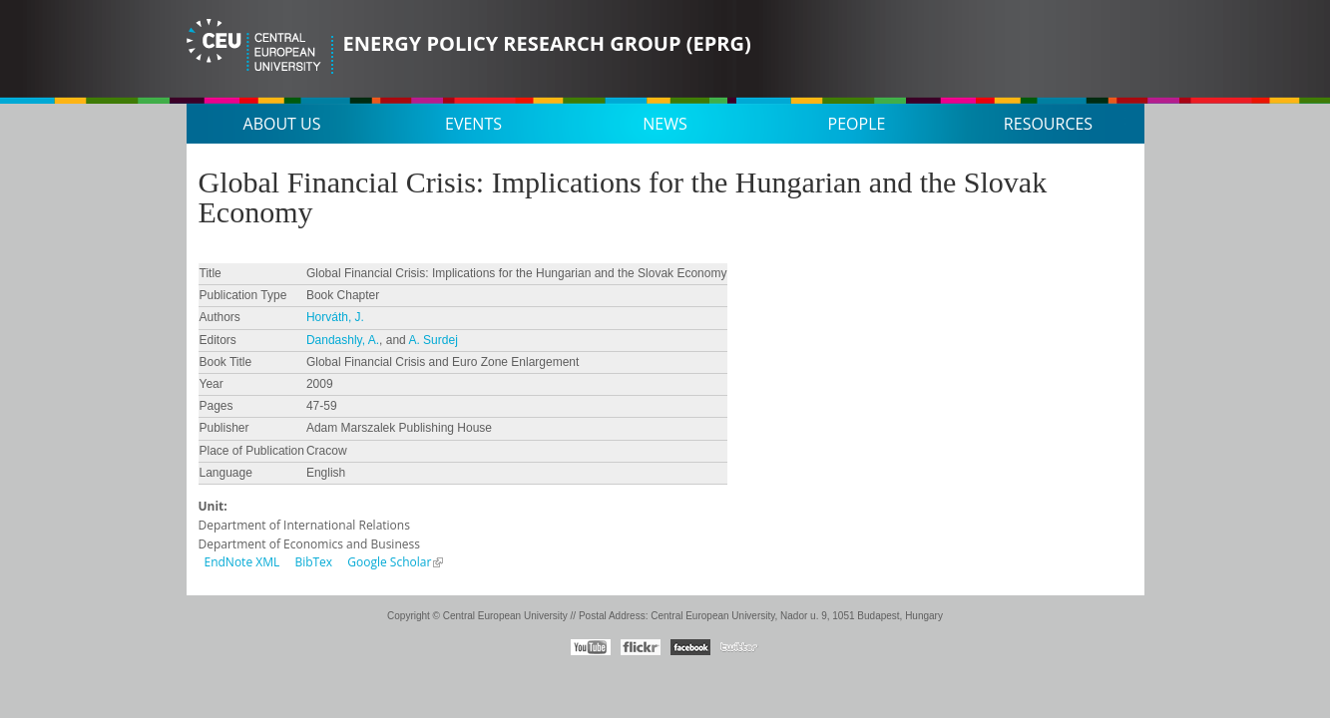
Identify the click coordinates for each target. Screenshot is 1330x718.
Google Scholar (389, 561)
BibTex (313, 561)
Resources (1048, 124)
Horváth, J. (335, 317)
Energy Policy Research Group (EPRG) (547, 43)
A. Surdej (432, 340)
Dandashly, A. (342, 340)
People (857, 124)
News (664, 124)
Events (473, 124)
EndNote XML (242, 561)
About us (282, 124)
